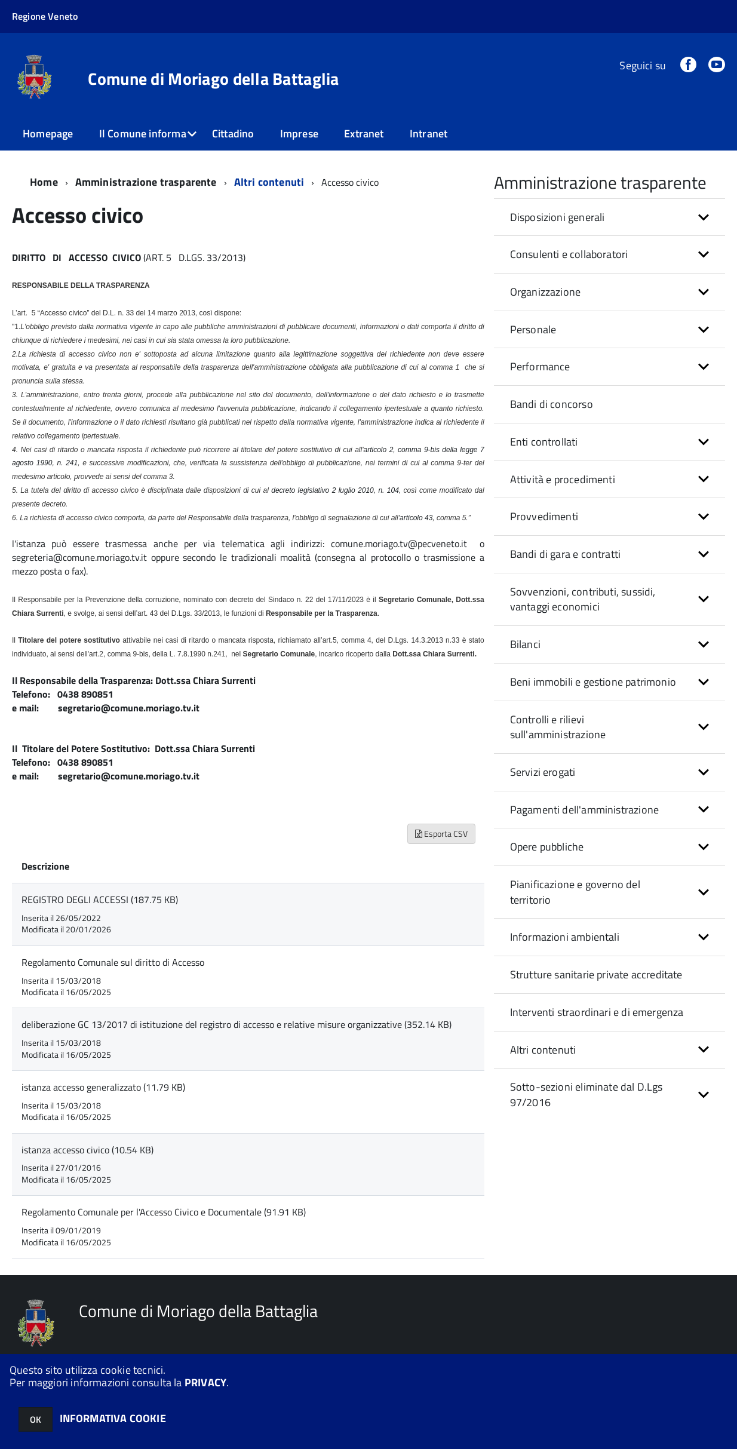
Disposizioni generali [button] (557, 217)
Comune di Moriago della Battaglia (213, 78)
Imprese (299, 133)
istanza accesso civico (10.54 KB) (87, 1150)
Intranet (428, 133)
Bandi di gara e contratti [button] (565, 554)
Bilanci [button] (525, 644)
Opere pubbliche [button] (547, 847)
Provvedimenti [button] (544, 516)
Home (44, 182)
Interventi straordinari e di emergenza (597, 1012)
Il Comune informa (142, 133)
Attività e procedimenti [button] (562, 479)
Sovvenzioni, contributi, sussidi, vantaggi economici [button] (583, 599)
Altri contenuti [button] (543, 1050)
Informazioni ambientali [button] (564, 937)
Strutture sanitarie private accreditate (596, 974)
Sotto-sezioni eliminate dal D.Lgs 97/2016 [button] (586, 1094)
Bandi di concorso (551, 404)
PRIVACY (205, 1382)
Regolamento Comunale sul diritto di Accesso (113, 962)
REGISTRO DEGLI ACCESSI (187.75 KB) (100, 899)
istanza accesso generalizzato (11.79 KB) (103, 1087)
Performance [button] (540, 366)
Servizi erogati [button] (543, 772)
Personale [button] (533, 329)
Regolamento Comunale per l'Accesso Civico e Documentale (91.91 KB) (164, 1212)
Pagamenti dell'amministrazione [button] (584, 810)
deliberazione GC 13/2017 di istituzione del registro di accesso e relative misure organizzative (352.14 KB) (237, 1024)
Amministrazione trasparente (146, 182)
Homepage (48, 133)
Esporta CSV (441, 833)
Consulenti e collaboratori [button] (569, 254)
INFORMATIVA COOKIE (113, 1418)
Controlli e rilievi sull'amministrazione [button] (558, 727)
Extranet (363, 133)
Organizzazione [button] (545, 292)
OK (35, 1419)
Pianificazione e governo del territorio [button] (575, 892)
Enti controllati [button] (544, 442)
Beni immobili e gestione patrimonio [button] (593, 682)
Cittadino (233, 133)
